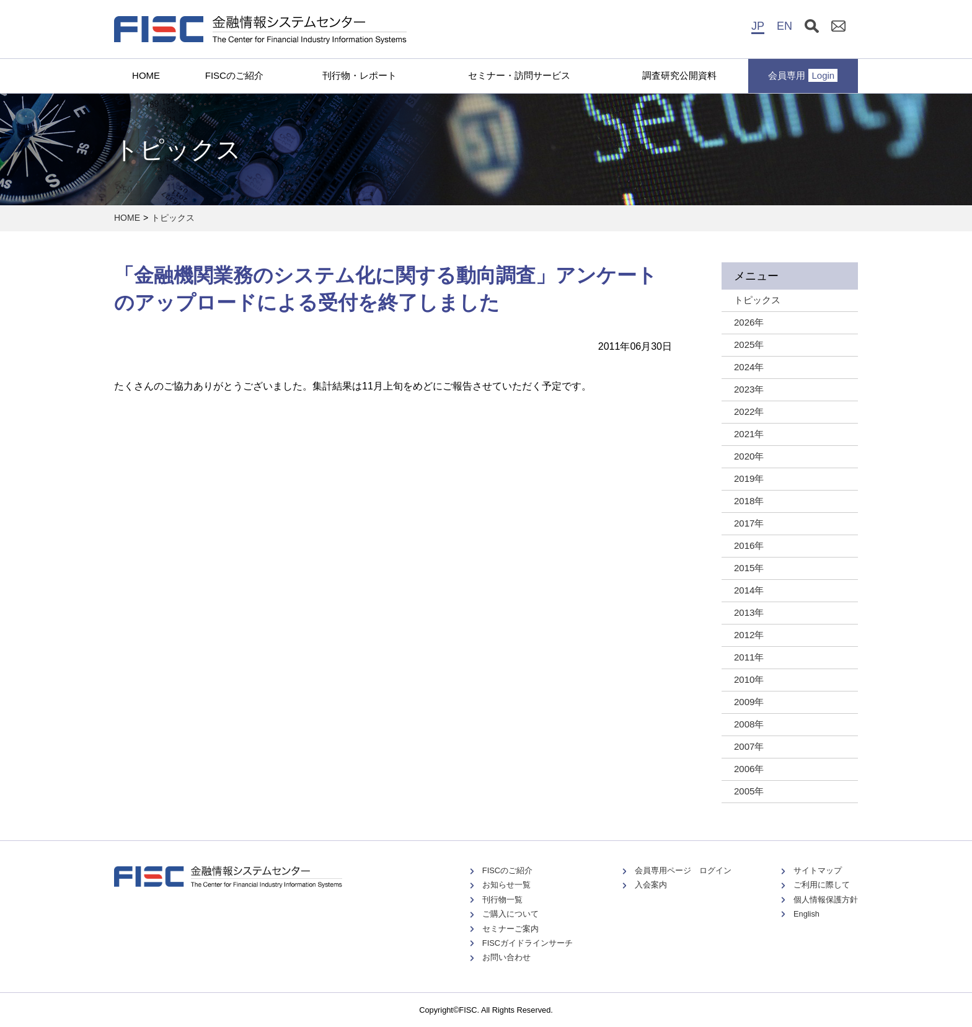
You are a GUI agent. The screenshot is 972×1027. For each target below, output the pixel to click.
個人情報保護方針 (825, 899)
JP (757, 26)
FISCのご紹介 (234, 75)
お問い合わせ (506, 957)
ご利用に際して (821, 884)
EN (784, 26)
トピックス (173, 218)
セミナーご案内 (510, 928)
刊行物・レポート (359, 75)
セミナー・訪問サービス (519, 75)
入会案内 (651, 884)
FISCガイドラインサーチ (527, 943)
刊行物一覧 (502, 899)
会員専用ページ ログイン (683, 870)
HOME (146, 75)
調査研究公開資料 (679, 75)
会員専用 (802, 75)
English (806, 913)
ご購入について (510, 913)
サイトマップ (817, 870)
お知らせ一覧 (506, 884)
